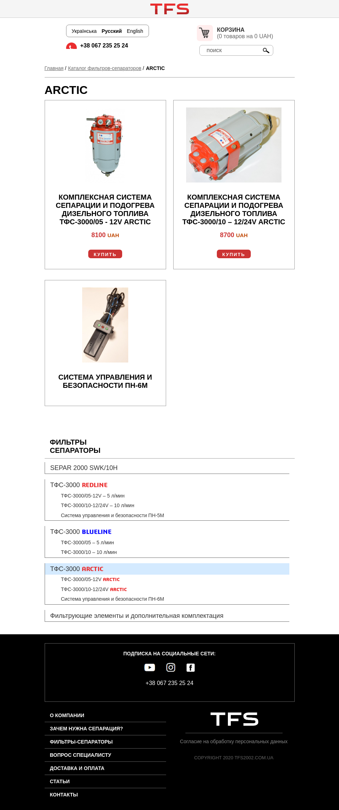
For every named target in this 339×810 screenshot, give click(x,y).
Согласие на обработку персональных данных (234, 741)
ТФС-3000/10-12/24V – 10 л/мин (97, 505)
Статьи (60, 781)
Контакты (64, 795)
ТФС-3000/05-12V (90, 579)
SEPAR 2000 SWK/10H (84, 467)
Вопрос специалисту (80, 755)
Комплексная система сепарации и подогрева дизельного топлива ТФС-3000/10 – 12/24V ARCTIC (234, 209)
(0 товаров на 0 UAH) (245, 33)
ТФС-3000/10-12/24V (94, 589)
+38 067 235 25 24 (104, 45)
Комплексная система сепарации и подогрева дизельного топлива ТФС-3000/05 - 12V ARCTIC (105, 209)
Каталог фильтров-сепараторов (104, 68)
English (135, 31)
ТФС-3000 (79, 485)
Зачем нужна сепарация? (86, 728)
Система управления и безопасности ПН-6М (105, 381)
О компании (67, 715)
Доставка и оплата (77, 768)
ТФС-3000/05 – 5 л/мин (87, 542)
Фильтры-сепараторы (81, 742)
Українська (84, 31)
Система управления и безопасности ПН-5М (112, 515)
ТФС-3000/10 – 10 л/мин (89, 552)
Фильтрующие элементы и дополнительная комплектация (137, 615)
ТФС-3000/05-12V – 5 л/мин (93, 496)
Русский (112, 31)
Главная (54, 68)
